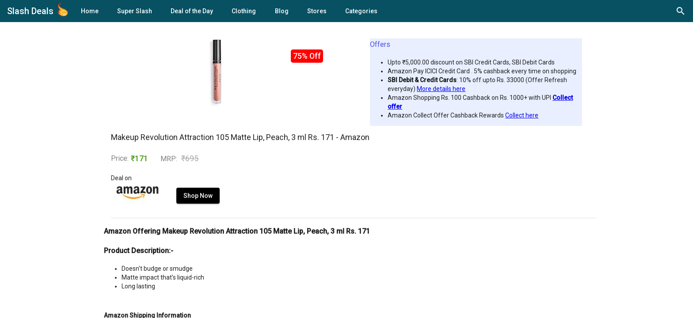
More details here (441, 88)
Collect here (521, 115)
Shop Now (198, 195)
